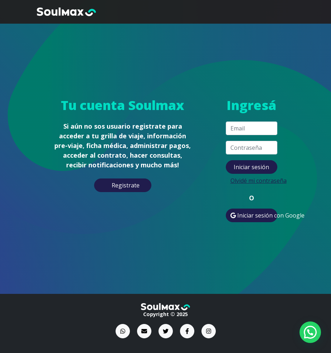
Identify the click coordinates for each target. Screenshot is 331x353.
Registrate (126, 185)
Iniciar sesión (251, 167)
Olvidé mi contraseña (253, 181)
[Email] (144, 331)
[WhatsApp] (123, 331)
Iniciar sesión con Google (253, 215)
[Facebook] (187, 331)
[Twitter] (166, 331)
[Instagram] (208, 331)
